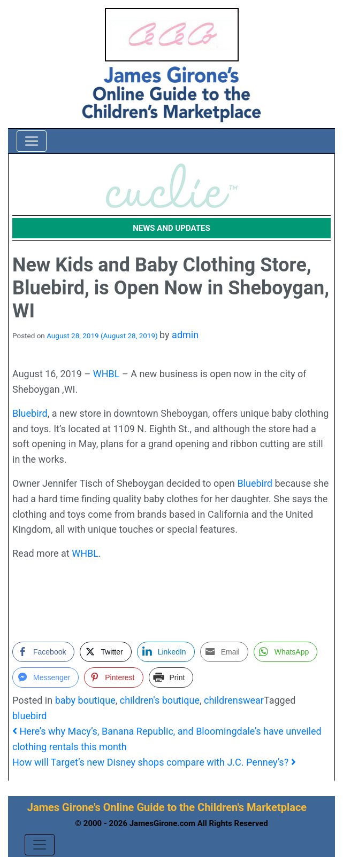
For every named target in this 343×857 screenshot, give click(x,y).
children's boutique (160, 700)
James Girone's (64, 807)
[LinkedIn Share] (166, 652)
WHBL (106, 373)
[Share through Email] (224, 652)
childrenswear (234, 700)
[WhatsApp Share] (286, 652)
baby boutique (85, 700)
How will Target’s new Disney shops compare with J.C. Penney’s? (154, 762)
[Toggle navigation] (32, 141)
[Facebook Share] (43, 652)
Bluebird (30, 413)
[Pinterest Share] (113, 677)
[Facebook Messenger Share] (45, 677)
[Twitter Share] (105, 652)
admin (185, 334)
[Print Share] (171, 677)
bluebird (29, 715)
